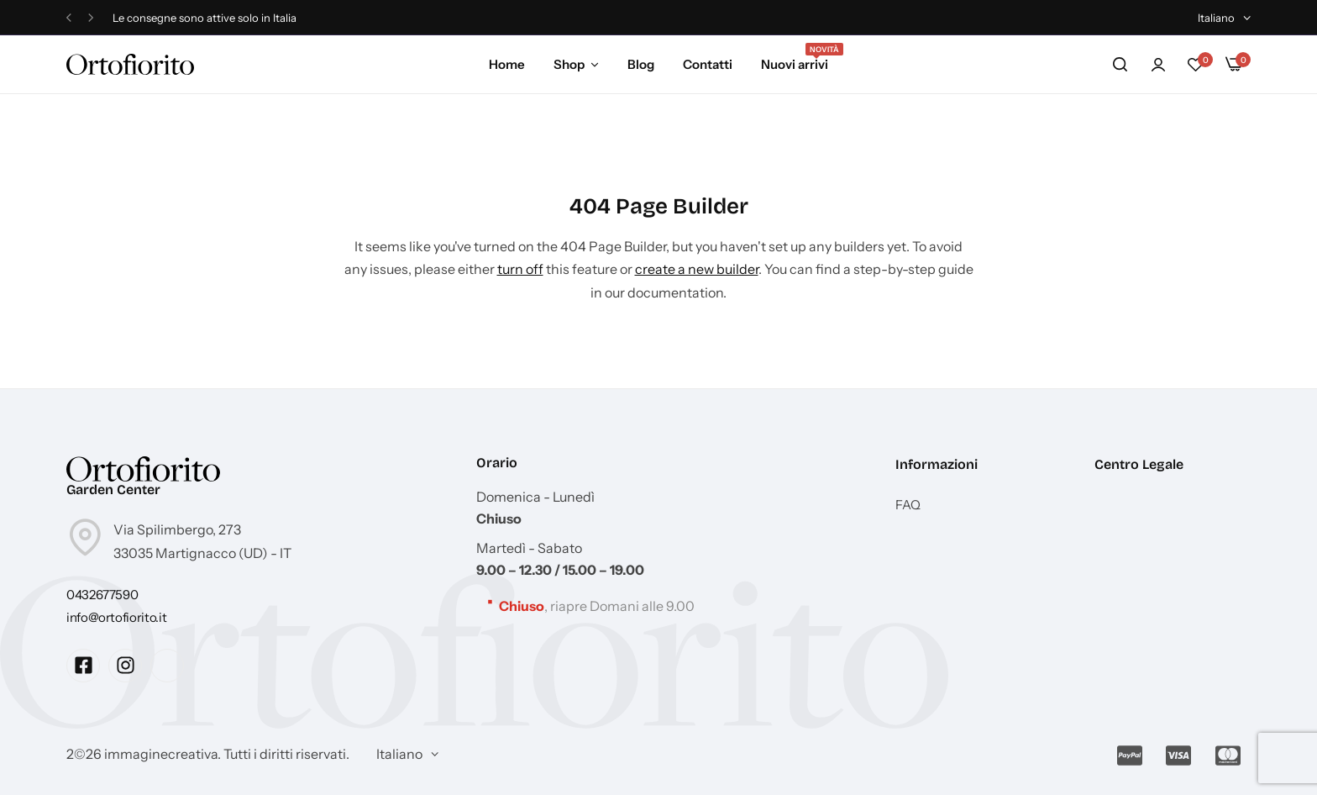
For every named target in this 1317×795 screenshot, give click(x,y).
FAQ (908, 505)
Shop (569, 64)
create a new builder (696, 269)
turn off (520, 269)
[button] (69, 18)
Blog (640, 64)
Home (507, 64)
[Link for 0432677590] (102, 594)
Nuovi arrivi (794, 63)
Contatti (707, 64)
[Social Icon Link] (83, 665)
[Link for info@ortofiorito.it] (116, 617)
